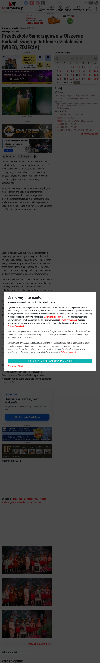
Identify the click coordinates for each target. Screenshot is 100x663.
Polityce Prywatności (68, 320)
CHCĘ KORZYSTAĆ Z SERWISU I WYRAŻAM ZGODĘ (50, 361)
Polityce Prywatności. (69, 352)
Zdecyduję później (15, 366)
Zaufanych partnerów (52, 317)
